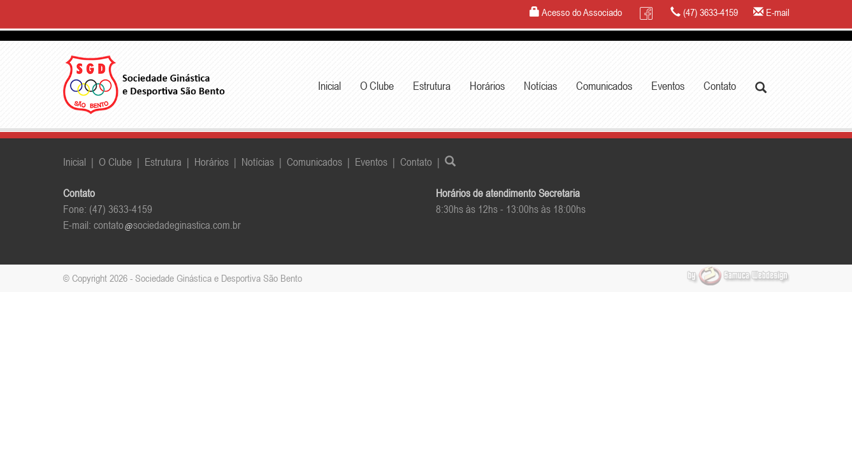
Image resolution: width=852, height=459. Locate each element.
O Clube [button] (377, 85)
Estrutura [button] (432, 85)
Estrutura (163, 162)
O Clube (115, 162)
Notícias (540, 85)
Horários (487, 85)
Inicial (329, 85)
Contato (720, 85)
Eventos (667, 85)
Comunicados (604, 85)
